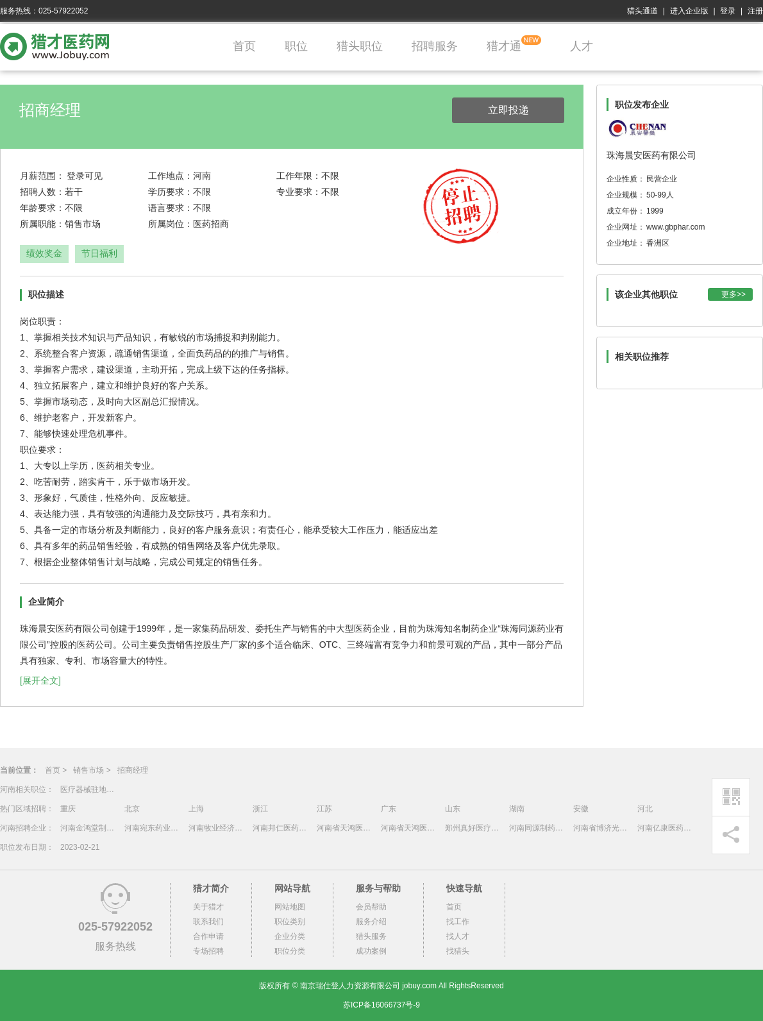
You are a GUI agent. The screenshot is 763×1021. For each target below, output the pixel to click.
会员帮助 (371, 906)
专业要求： (298, 192)
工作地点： (170, 176)
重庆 (68, 808)
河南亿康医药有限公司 (666, 827)
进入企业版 (689, 10)
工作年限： (298, 176)
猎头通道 (642, 10)
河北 (645, 808)
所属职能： (42, 224)
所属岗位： (170, 224)
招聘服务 (435, 46)
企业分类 (289, 936)
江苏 (324, 808)
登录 (727, 10)
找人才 (457, 936)
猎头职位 (360, 46)
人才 (581, 46)
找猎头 (457, 951)
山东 (452, 808)
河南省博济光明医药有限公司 (602, 827)
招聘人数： (42, 192)
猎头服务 (371, 936)
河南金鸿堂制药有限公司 (89, 827)
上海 (196, 808)
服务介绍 (371, 921)
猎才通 (504, 46)
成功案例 (371, 951)
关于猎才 (208, 906)
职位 (296, 46)
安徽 (581, 808)
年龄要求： (42, 208)
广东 (388, 808)
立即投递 (508, 110)
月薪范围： (42, 176)
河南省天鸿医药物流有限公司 (345, 827)
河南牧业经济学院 (217, 827)
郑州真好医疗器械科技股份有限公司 (474, 827)
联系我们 (208, 921)
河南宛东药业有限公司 (153, 827)
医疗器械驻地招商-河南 (89, 789)
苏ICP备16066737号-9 (381, 1004)
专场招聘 (208, 951)
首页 (244, 46)
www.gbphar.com (675, 227)
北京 (132, 808)
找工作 (457, 921)
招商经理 (132, 770)
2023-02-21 (79, 847)
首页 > (56, 770)
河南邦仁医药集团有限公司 (281, 827)
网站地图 (289, 906)
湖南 (516, 808)
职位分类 (289, 951)
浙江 (260, 808)
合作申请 (208, 936)
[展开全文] (40, 680)
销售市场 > (91, 770)
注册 (755, 10)
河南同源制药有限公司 (538, 827)
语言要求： (170, 208)
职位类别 (289, 921)
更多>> (733, 294)
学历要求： (170, 192)
